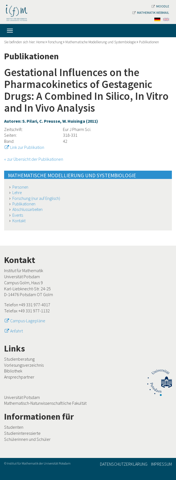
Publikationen (149, 42)
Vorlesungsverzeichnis (24, 365)
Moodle (160, 6)
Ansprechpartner (19, 377)
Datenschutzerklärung (123, 464)
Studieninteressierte (22, 433)
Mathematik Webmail (150, 12)
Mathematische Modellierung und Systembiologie (100, 42)
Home (40, 42)
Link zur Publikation (27, 147)
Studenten (13, 427)
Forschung (55, 42)
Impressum (161, 464)
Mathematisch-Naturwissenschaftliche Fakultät (45, 403)
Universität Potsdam (22, 397)
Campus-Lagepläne (27, 320)
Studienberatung (19, 359)
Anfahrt (16, 331)
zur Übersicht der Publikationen (35, 159)
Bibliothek (13, 371)
